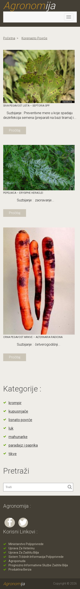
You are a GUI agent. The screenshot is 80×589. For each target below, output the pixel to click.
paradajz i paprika (23, 445)
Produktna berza (20, 569)
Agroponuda (17, 561)
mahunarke (18, 437)
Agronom (29, 5)
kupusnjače (18, 411)
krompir (15, 403)
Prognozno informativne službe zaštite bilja (38, 565)
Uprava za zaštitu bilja (24, 552)
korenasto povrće (34, 38)
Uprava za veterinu (22, 548)
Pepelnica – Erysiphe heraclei (23, 192)
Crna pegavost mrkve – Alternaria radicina (33, 337)
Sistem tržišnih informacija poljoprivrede (36, 556)
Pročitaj (14, 130)
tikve (13, 454)
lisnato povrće (20, 420)
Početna (9, 38)
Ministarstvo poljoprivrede (26, 544)
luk (11, 428)
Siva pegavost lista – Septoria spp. (26, 105)
